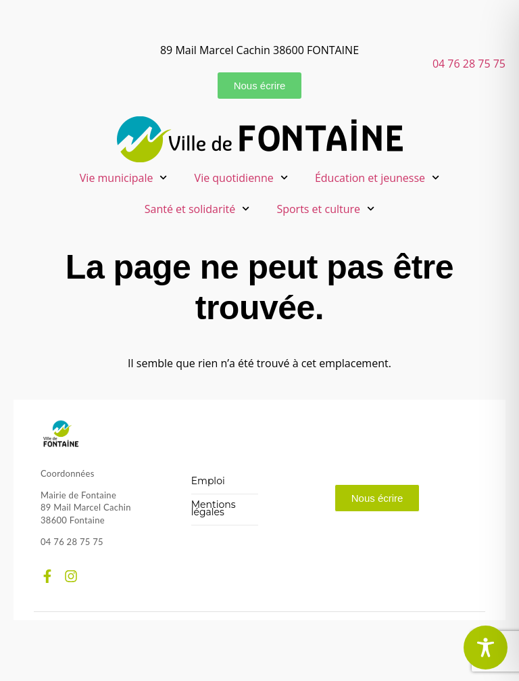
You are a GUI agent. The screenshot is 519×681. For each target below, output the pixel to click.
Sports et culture (325, 208)
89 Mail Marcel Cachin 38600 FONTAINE (259, 50)
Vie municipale (124, 177)
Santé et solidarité (197, 208)
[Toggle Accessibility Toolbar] (485, 647)
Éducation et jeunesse (377, 177)
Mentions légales (213, 508)
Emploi (208, 481)
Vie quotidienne (241, 177)
